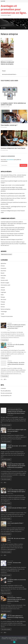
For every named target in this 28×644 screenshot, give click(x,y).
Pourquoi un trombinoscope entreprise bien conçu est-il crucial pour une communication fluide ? (16, 326)
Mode (2, 294)
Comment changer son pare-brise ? (14, 239)
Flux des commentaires (6, 393)
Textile (2, 314)
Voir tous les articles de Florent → (9, 74)
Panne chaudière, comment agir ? (9, 125)
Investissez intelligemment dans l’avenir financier (13, 148)
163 (5, 482)
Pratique (3, 302)
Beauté (2, 273)
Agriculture (3, 263)
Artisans (3, 266)
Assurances (3, 268)
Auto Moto (3, 270)
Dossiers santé (4, 280)
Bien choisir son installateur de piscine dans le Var (12, 193)
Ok (14, 642)
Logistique (3, 292)
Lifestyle (3, 290)
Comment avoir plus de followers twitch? (16, 508)
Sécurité (3, 304)
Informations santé (5, 285)
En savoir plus (5, 340)
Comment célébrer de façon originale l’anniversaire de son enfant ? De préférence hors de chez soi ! (13, 243)
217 (5, 379)
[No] (26, 640)
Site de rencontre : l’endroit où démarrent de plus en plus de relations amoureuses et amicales (16, 599)
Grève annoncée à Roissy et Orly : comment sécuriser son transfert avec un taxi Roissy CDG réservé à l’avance (13, 176)
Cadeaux (3, 278)
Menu (3, 28)
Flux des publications (6, 390)
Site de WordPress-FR (6, 395)
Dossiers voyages (5, 282)
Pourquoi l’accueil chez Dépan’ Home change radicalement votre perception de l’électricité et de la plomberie (13, 189)
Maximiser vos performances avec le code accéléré (13, 196)
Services (3, 306)
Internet (3, 287)
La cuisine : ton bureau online (14, 562)
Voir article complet (6, 425)
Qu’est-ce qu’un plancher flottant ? (15, 523)
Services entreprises (5, 309)
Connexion (3, 388)
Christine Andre (4, 242)
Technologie (4, 311)
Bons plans (3, 275)
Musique (3, 297)
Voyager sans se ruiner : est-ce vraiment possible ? (13, 185)
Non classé (3, 299)
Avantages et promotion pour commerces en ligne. (14, 9)
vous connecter (10, 159)
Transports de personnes (7, 316)
